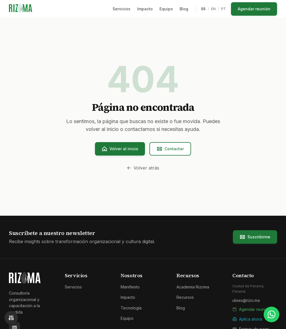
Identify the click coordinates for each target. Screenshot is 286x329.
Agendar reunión (254, 8)
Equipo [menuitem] (166, 8)
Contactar (170, 149)
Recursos (185, 297)
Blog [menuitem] (184, 8)
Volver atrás (143, 168)
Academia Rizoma (193, 287)
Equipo (127, 318)
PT (223, 9)
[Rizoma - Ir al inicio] (20, 9)
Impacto (128, 297)
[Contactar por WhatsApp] (271, 314)
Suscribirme (255, 237)
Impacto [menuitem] (145, 8)
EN (213, 9)
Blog (181, 308)
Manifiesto (130, 287)
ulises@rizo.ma (246, 300)
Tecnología (131, 308)
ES (203, 9)
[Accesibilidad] (11, 318)
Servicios (73, 287)
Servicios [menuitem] (121, 8)
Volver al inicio (120, 149)
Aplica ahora (247, 319)
